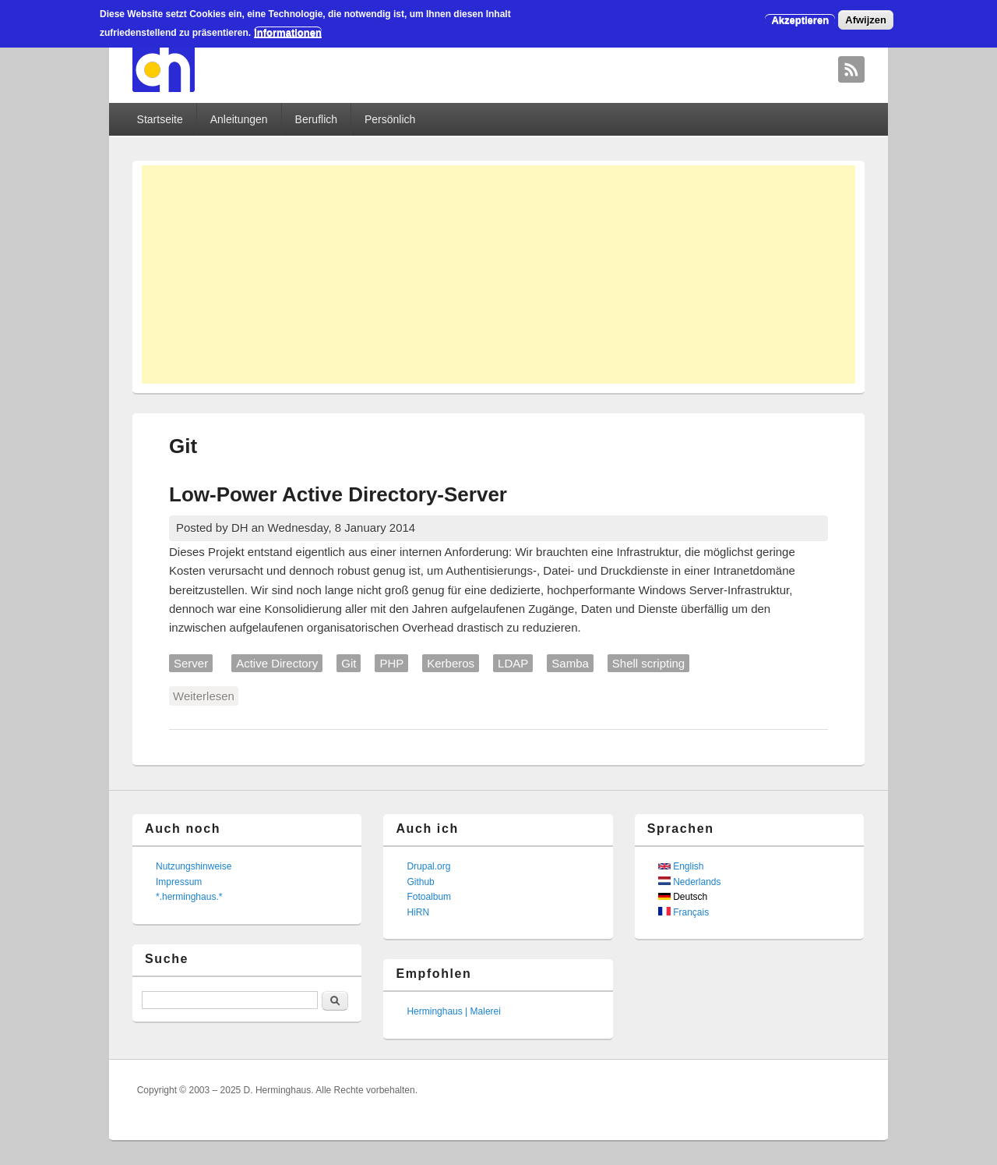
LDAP (513, 663)
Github (420, 881)
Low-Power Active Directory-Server (338, 494)
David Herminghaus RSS (851, 69)
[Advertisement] (498, 274)
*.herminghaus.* (189, 896)
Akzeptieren (800, 20)
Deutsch (682, 896)
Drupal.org (428, 866)
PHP (391, 663)
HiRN (418, 912)
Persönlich (390, 119)
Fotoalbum (429, 896)
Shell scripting (648, 663)
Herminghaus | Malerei (454, 1011)
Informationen (288, 32)
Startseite (160, 119)
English (681, 866)
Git (348, 663)
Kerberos (450, 663)
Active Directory (277, 663)
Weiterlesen (205, 695)
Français (683, 912)
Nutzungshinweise (193, 866)
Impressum (179, 881)
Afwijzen (865, 20)
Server (191, 663)
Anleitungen (239, 119)
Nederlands (689, 881)
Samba (570, 663)
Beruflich (316, 119)
